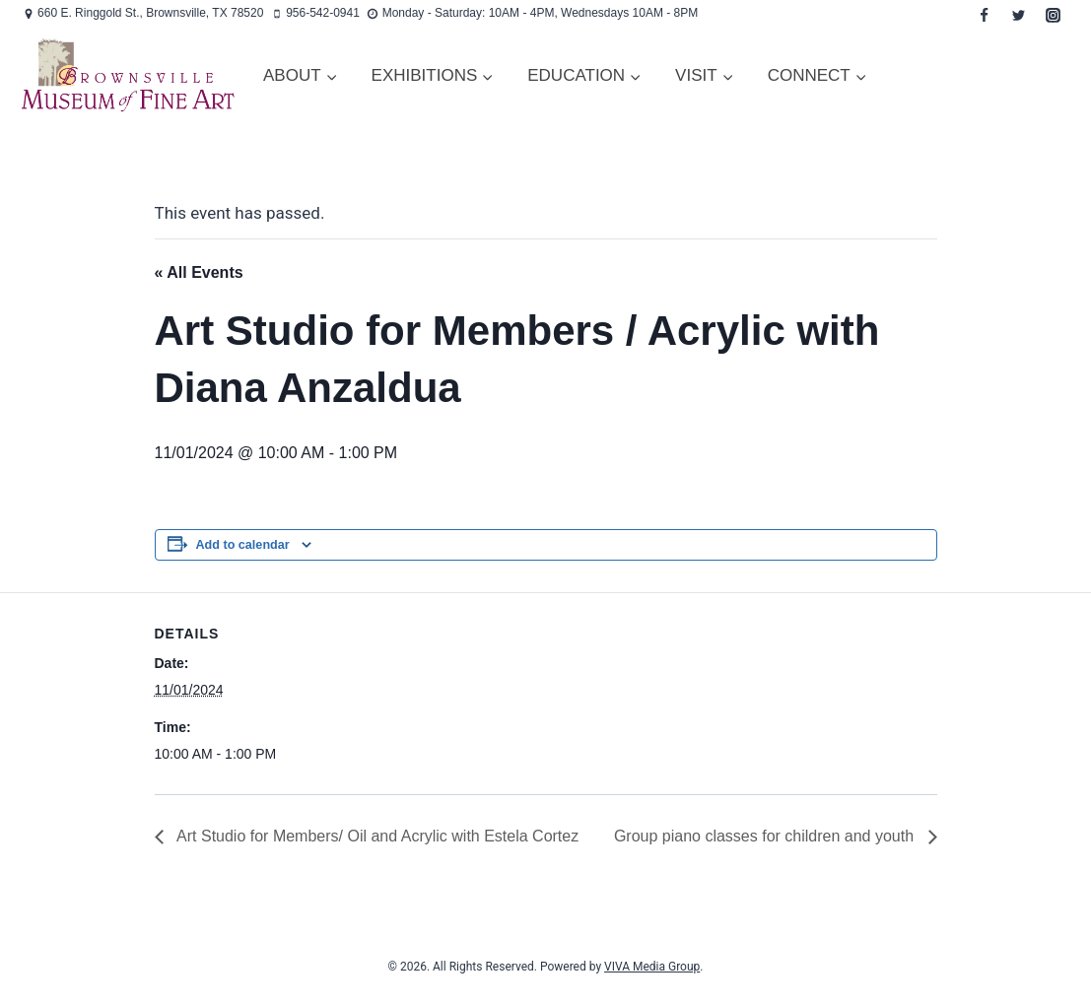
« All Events (199, 272)
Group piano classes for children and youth (766, 836)
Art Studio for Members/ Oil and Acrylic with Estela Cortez (376, 836)
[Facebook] (983, 15)
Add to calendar (243, 545)
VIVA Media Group (652, 966)
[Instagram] (1052, 15)
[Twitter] (1018, 15)
